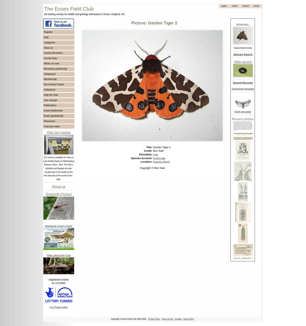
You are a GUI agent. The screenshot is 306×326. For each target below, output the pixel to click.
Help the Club (51, 95)
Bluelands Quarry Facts (58, 226)
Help (46, 37)
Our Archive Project (54, 84)
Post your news (52, 126)
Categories (49, 42)
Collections (49, 89)
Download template (243, 88)
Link (155, 154)
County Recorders (53, 53)
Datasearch (50, 74)
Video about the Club (58, 255)
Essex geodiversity (53, 116)
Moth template (243, 111)
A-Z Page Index (59, 307)
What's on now (51, 63)
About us (48, 48)
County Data (50, 58)
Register (48, 32)
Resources (49, 121)
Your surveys (50, 100)
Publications (50, 105)
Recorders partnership (55, 68)
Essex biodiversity (53, 110)
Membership (50, 79)
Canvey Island (161, 161)
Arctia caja (159, 158)
